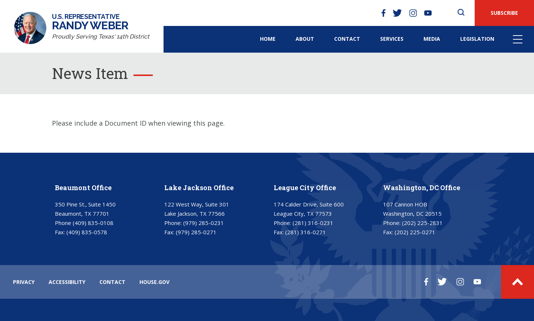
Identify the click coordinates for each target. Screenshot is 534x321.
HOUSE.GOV (154, 281)
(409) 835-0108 (93, 222)
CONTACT (112, 281)
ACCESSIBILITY (67, 281)
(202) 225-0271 (415, 232)
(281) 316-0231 (313, 222)
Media (431, 38)
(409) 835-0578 (86, 232)
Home (268, 38)
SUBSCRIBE (504, 12)
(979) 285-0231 (203, 222)
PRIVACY (23, 281)
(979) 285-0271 (196, 232)
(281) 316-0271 (305, 232)
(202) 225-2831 (422, 222)
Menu (518, 39)
